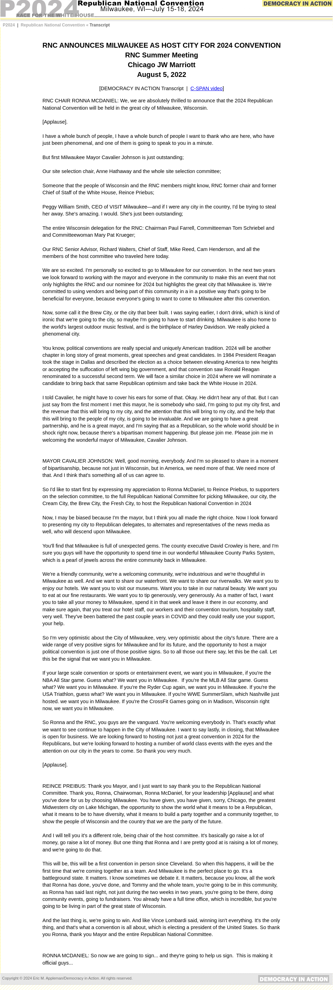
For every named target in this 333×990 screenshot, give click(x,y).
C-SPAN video (206, 88)
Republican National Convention (53, 25)
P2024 (9, 25)
